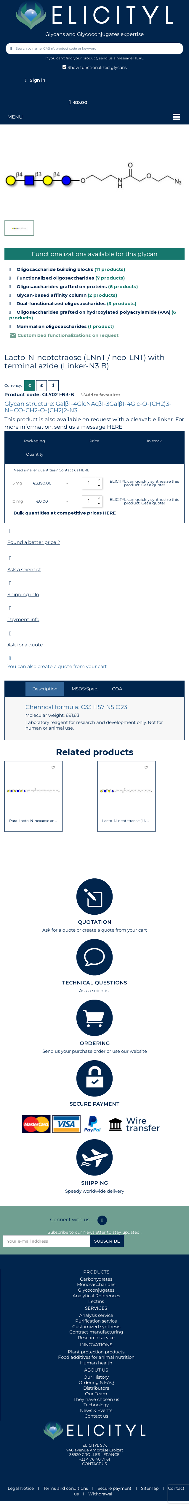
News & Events (96, 1410)
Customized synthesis (96, 1326)
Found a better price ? (33, 542)
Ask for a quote (25, 645)
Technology (96, 1404)
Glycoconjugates (96, 1290)
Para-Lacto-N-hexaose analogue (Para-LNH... (33, 821)
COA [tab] (117, 689)
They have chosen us (96, 1399)
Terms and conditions (65, 1488)
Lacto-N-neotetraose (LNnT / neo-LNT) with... (126, 821)
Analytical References (96, 1295)
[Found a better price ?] (10, 531)
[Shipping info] (10, 583)
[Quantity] (89, 483)
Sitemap (149, 1488)
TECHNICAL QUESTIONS (94, 983)
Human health (96, 1363)
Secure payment (114, 1488)
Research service (96, 1337)
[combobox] (95, 48)
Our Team (96, 1393)
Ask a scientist (24, 569)
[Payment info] (10, 608)
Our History (96, 1377)
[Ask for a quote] (10, 633)
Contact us (96, 1416)
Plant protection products (96, 1352)
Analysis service (96, 1315)
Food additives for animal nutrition (96, 1357)
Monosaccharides (96, 1284)
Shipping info (23, 594)
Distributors (96, 1388)
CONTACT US (94, 1463)
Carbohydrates (96, 1279)
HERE (114, 427)
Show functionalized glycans (95, 67)
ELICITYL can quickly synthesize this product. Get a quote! (144, 483)
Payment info (23, 619)
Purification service (96, 1321)
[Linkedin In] (102, 1220)
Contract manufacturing (96, 1332)
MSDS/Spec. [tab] (85, 689)
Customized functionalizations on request (63, 335)
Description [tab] (44, 689)
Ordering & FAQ (96, 1382)
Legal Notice (21, 1488)
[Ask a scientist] (10, 558)
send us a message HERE (121, 58)
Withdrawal (100, 1494)
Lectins (96, 1301)
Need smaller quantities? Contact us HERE (51, 470)
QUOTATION (94, 922)
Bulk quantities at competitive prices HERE (65, 513)
